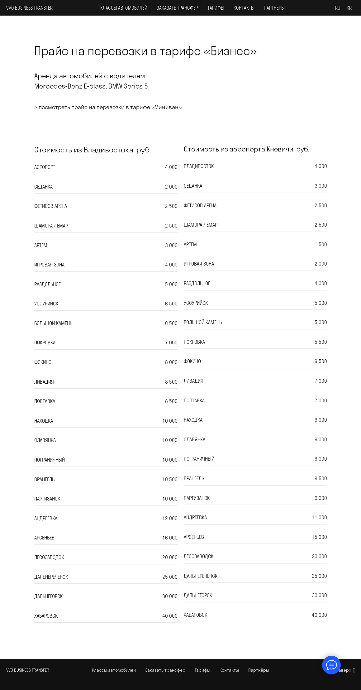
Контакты (244, 8)
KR (349, 8)
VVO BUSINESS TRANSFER (27, 670)
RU (337, 8)
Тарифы (215, 8)
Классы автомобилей (123, 8)
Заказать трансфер (177, 8)
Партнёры (274, 8)
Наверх (345, 670)
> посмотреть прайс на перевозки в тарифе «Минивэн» (108, 107)
